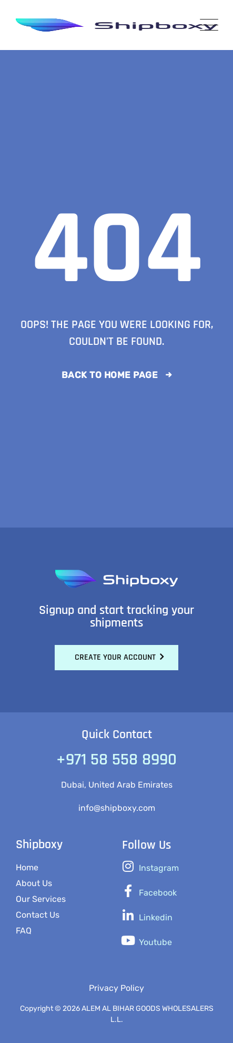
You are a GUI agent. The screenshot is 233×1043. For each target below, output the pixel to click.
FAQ (24, 931)
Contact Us (37, 915)
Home (27, 867)
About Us (34, 883)
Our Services (41, 899)
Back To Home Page (110, 375)
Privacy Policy (116, 988)
